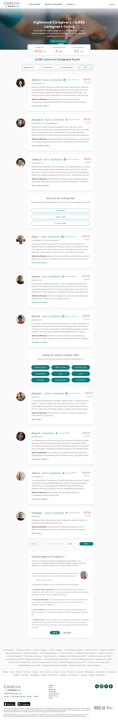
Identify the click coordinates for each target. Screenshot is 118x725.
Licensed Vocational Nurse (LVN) (82, 659)
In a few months (60, 223)
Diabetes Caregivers (31, 653)
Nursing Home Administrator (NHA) (56, 659)
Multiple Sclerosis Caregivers (85, 653)
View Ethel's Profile (40, 263)
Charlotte (27, 672)
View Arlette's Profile (40, 106)
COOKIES (6, 696)
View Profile (37, 419)
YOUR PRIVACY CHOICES (18, 696)
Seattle (91, 675)
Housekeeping (40, 374)
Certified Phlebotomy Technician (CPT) (72, 662)
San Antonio (53, 675)
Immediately (60, 211)
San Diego (63, 675)
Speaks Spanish (40, 367)
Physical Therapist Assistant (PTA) (44, 662)
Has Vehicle (81, 380)
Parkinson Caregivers (14, 656)
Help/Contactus (54, 694)
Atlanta (5, 672)
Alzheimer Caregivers (23, 650)
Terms (51, 698)
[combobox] (43, 67)
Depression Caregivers (13, 653)
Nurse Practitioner (94, 665)
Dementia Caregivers (107, 650)
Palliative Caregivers (105, 653)
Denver (49, 672)
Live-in (80, 374)
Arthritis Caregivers (40, 650)
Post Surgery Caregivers (33, 656)
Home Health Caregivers (49, 653)
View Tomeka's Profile (41, 186)
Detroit (56, 672)
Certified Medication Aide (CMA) (29, 665)
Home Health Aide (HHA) (15, 659)
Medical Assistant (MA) (34, 659)
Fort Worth (71, 672)
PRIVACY (29, 696)
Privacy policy (53, 696)
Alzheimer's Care (81, 367)
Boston (19, 672)
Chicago (35, 672)
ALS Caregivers (8, 650)
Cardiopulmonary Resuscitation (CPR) (72, 656)
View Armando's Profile (41, 146)
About (51, 687)
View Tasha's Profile (40, 499)
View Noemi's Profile (40, 459)
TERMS (36, 696)
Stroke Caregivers (50, 656)
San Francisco (74, 675)
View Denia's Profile (40, 302)
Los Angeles (111, 672)
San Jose (84, 675)
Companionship (60, 380)
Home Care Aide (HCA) (77, 665)
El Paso (63, 672)
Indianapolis (89, 672)
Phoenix (44, 675)
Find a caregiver (34, 4)
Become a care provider (53, 4)
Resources (52, 691)
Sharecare (52, 689)
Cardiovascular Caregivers (74, 650)
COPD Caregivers (92, 650)
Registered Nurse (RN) (104, 659)
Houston (80, 672)
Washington (100, 675)
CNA (60, 374)
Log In (112, 4)
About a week (61, 217)
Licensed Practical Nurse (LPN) (19, 662)
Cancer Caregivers (56, 650)
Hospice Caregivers (67, 653)
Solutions (71, 4)
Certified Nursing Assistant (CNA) (99, 656)
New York (24, 675)
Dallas (42, 672)
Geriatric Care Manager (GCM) (99, 662)
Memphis (16, 675)
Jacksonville (100, 672)
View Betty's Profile (40, 342)
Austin (12, 672)
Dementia (40, 380)
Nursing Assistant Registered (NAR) (54, 665)
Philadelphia (34, 675)
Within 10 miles (60, 367)
